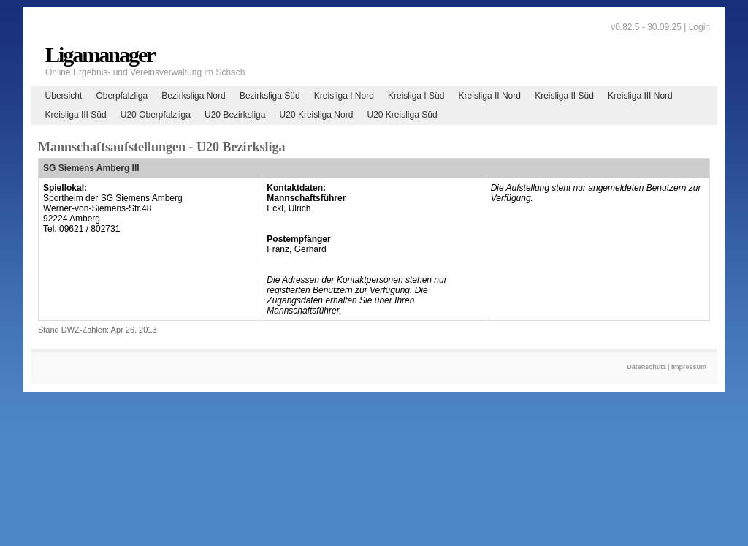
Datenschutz (646, 367)
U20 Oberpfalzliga (156, 115)
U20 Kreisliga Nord (317, 115)
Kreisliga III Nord (640, 96)
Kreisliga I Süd (416, 96)
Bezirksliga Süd (270, 96)
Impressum (688, 367)
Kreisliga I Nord (344, 96)
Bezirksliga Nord (193, 96)
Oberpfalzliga (122, 96)
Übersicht (64, 96)
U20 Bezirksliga (235, 115)
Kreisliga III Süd (76, 115)
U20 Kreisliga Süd (402, 115)
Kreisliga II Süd (564, 96)
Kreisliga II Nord (490, 96)
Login (699, 27)
